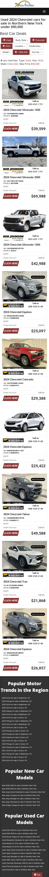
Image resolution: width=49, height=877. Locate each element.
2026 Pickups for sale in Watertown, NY (17, 701)
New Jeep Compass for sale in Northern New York (21, 795)
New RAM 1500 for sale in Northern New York (19, 785)
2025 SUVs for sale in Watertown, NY (16, 704)
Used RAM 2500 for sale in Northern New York (19, 833)
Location (20, 46)
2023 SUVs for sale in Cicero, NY (14, 728)
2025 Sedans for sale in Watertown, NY (17, 711)
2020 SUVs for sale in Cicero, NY (14, 757)
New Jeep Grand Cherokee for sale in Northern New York (23, 792)
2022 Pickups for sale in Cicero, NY (15, 744)
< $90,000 (21, 52)
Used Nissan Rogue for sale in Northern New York (21, 837)
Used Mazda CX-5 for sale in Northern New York (20, 843)
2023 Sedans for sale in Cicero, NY (15, 737)
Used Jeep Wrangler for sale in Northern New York (21, 857)
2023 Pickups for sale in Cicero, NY (15, 731)
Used (7, 40)
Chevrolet (38, 40)
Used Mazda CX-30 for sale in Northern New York (20, 847)
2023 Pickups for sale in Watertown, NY (17, 734)
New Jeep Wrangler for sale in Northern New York (20, 799)
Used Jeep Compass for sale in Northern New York (21, 853)
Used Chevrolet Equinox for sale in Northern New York (22, 866)
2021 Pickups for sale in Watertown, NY (17, 754)
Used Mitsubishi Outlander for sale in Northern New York (23, 840)
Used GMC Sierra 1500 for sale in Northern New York (22, 860)
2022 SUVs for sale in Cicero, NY (14, 741)
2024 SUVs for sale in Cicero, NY (14, 718)
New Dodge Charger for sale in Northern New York (21, 805)
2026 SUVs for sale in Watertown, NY (16, 698)
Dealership (35, 46)
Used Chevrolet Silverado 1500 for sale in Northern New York (23, 863)
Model (6, 52)
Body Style (22, 40)
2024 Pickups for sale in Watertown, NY (17, 721)
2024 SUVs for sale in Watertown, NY (16, 714)
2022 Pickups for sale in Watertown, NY (17, 747)
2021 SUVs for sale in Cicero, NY (14, 751)
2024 (6, 46)
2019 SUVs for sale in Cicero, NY (14, 760)
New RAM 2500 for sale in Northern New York (19, 789)
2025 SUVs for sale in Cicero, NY (14, 708)
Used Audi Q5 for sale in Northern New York (18, 870)
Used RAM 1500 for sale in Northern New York (19, 830)
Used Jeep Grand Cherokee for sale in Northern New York (24, 850)
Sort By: (37, 52)
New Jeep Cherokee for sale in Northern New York (21, 802)
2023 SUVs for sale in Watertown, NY (16, 724)
